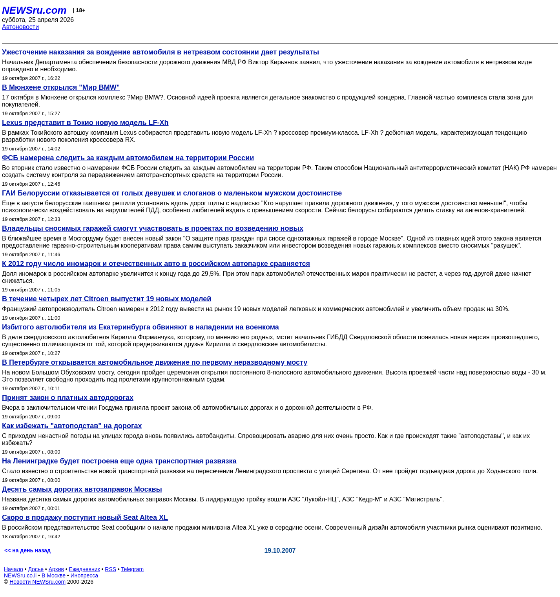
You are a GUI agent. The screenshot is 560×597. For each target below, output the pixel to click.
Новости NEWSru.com (37, 582)
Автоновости (20, 27)
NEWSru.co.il (20, 575)
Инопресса (85, 575)
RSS (110, 569)
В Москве (54, 575)
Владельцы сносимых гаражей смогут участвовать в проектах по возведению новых (152, 228)
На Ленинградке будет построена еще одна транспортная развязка (119, 461)
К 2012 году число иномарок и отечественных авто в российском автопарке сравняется (156, 264)
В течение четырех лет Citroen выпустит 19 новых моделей (106, 299)
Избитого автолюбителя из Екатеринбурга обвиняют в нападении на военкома (140, 327)
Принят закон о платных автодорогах (67, 398)
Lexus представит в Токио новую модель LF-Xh (85, 123)
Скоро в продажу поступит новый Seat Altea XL (85, 517)
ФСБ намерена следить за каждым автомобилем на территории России (128, 158)
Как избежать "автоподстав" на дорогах (72, 426)
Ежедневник (84, 569)
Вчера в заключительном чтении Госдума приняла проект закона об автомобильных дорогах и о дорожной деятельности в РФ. (187, 407)
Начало (13, 569)
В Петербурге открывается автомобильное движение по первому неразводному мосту (154, 362)
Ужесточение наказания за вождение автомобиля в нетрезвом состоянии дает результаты (160, 52)
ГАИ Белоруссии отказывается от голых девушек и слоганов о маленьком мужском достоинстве (172, 193)
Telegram (132, 569)
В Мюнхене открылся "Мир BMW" (61, 87)
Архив (56, 569)
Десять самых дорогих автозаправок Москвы (82, 489)
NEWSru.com (34, 10)
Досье (36, 569)
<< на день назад (27, 550)
